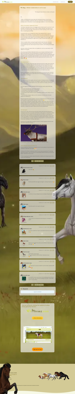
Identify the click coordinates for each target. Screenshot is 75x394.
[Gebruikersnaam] (56, 2)
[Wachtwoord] (63, 2)
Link (53, 165)
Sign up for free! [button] (37, 349)
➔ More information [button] (37, 318)
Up (50, 165)
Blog (24, 7)
